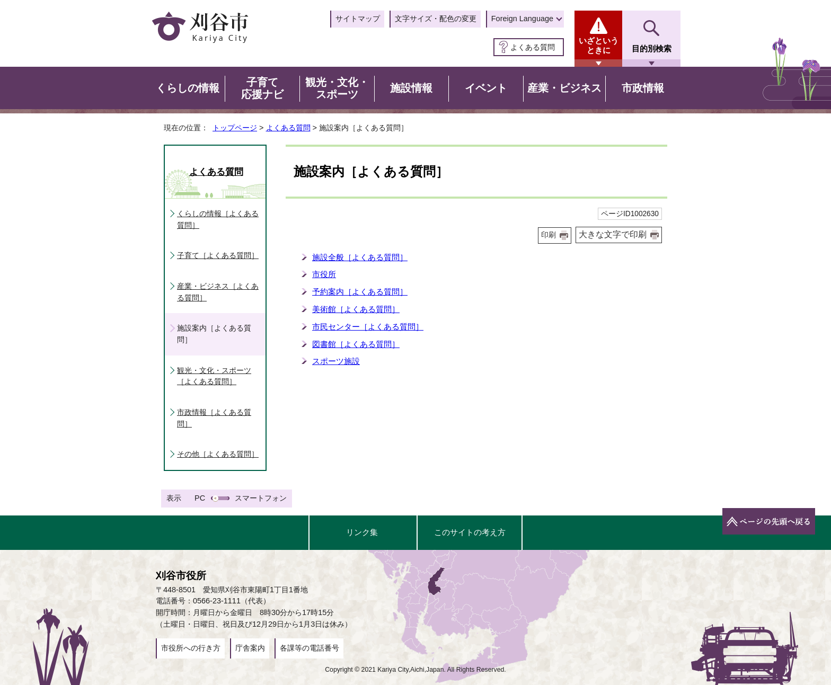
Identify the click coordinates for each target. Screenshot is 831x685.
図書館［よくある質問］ (356, 344)
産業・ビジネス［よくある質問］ (218, 292)
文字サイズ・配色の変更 (435, 18)
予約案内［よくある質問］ (360, 291)
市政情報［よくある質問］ (214, 418)
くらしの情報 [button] (187, 88)
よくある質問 (532, 47)
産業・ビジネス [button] (564, 88)
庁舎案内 (250, 648)
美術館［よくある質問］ (356, 309)
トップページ (235, 127)
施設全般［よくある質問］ (360, 257)
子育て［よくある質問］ (218, 255)
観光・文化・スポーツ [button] (337, 88)
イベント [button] (486, 88)
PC (200, 498)
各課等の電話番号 (309, 648)
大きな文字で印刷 (613, 234)
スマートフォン (261, 498)
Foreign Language (522, 18)
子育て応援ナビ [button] (262, 88)
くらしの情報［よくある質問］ (218, 219)
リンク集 (362, 532)
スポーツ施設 (336, 361)
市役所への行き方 (190, 648)
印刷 (548, 235)
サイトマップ (357, 18)
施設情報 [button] (411, 88)
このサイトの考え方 (470, 532)
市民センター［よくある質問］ (367, 326)
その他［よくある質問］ (218, 454)
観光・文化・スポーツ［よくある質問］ (214, 376)
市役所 (324, 274)
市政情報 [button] (643, 88)
